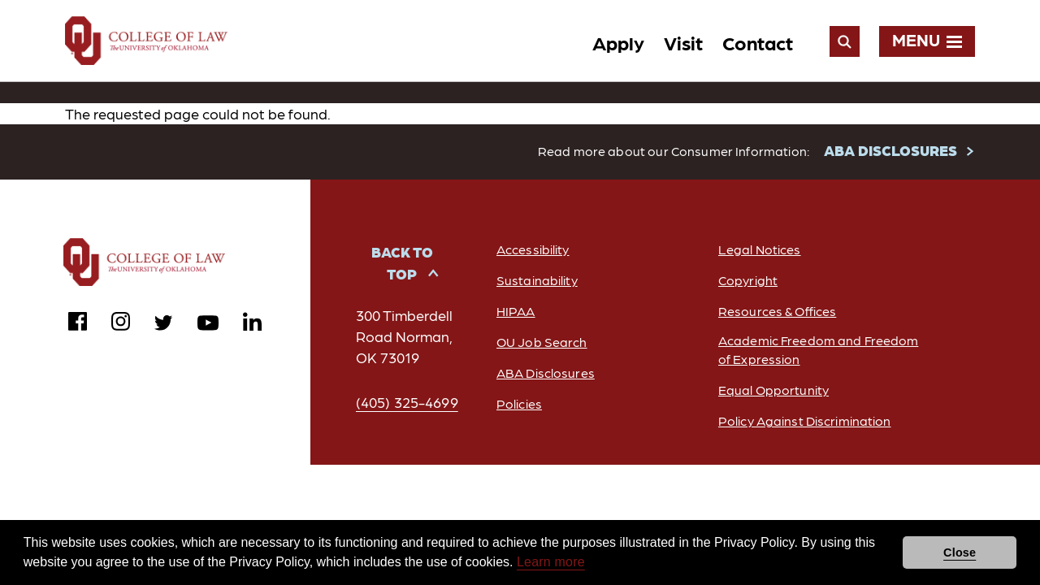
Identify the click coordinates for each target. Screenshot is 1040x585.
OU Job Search (541, 342)
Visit (683, 42)
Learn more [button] (551, 562)
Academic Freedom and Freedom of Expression (818, 350)
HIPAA (515, 311)
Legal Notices (759, 250)
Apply (618, 42)
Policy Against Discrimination (804, 421)
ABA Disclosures (545, 373)
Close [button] (959, 552)
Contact (757, 42)
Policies (519, 404)
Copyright (748, 280)
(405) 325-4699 (407, 402)
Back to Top (402, 263)
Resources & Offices (777, 311)
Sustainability (537, 280)
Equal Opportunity (773, 390)
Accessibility (533, 250)
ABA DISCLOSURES (890, 150)
